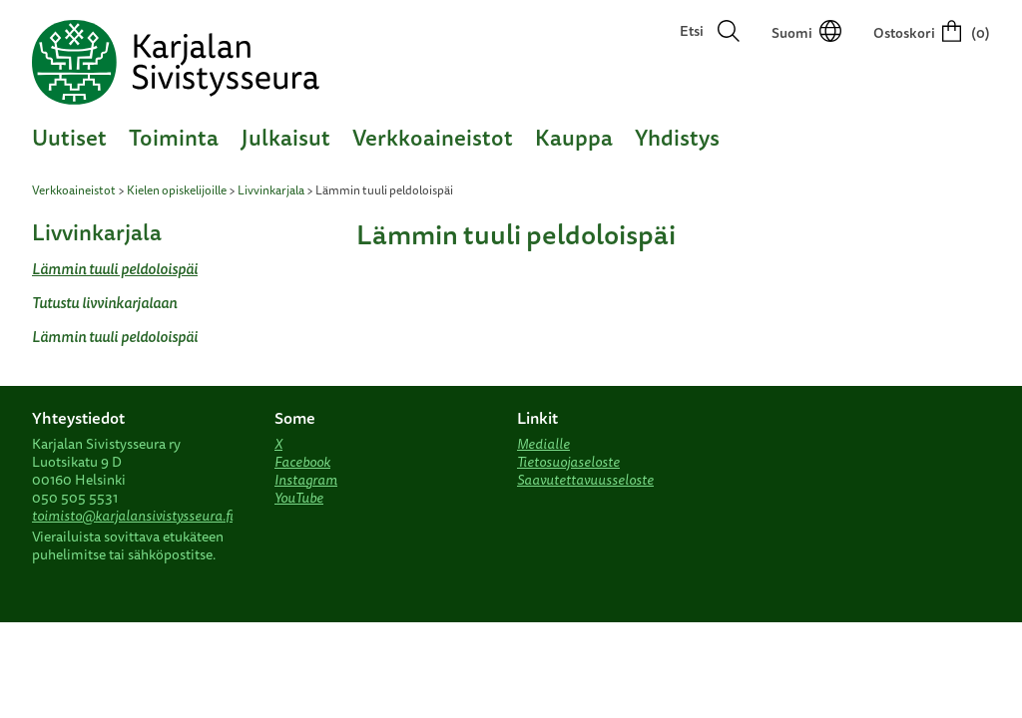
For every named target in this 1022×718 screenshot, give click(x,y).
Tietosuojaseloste (568, 462)
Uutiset (69, 137)
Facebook (302, 462)
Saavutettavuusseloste (585, 480)
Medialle (543, 444)
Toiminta (174, 137)
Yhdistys (677, 137)
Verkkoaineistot (432, 137)
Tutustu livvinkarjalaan (104, 302)
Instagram (305, 480)
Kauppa (574, 137)
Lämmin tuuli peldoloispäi (115, 268)
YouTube (298, 498)
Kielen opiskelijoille (177, 189)
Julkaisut (285, 137)
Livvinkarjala (271, 189)
